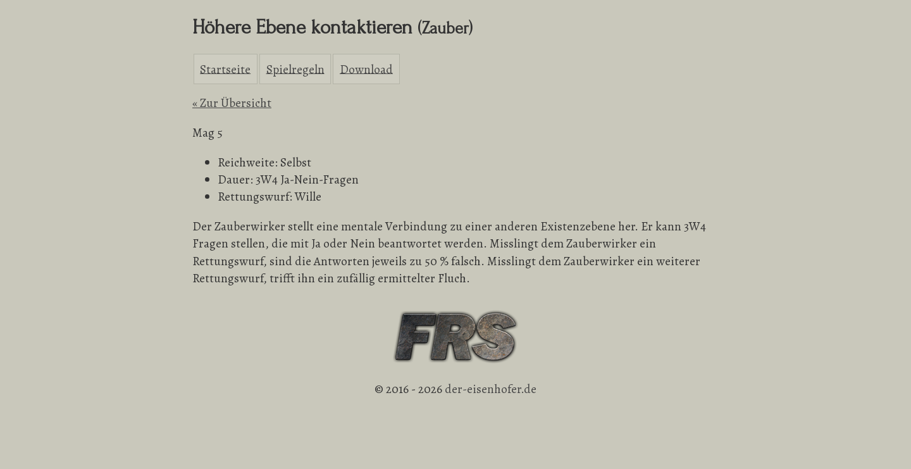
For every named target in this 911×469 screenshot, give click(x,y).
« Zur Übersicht (231, 102)
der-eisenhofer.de (490, 388)
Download (366, 68)
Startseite (225, 68)
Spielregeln (295, 68)
